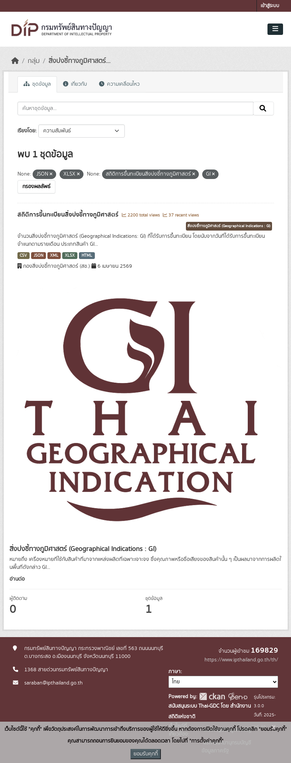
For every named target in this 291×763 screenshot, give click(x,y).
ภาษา (174, 671)
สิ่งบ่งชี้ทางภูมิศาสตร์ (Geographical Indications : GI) (229, 226)
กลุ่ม (34, 61)
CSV (23, 256)
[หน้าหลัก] (15, 61)
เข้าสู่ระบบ (270, 5)
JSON (38, 256)
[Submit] (263, 108)
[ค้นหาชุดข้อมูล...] (135, 108)
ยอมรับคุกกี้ (146, 754)
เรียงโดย (26, 131)
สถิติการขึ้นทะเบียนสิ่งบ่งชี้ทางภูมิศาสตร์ (68, 215)
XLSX (70, 256)
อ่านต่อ (17, 579)
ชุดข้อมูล (37, 84)
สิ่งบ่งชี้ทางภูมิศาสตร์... (79, 61)
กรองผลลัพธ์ (36, 186)
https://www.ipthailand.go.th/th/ (241, 660)
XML (54, 256)
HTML (87, 256)
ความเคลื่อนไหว (119, 84)
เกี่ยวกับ (75, 84)
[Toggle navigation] (275, 29)
